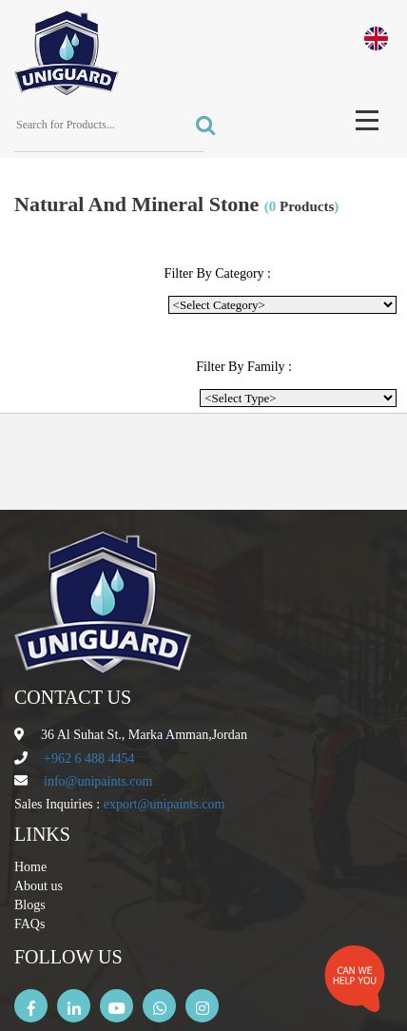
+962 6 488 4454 (89, 758)
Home (30, 867)
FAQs (29, 924)
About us (38, 886)
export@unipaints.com (164, 804)
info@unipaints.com (98, 781)
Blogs (30, 905)
